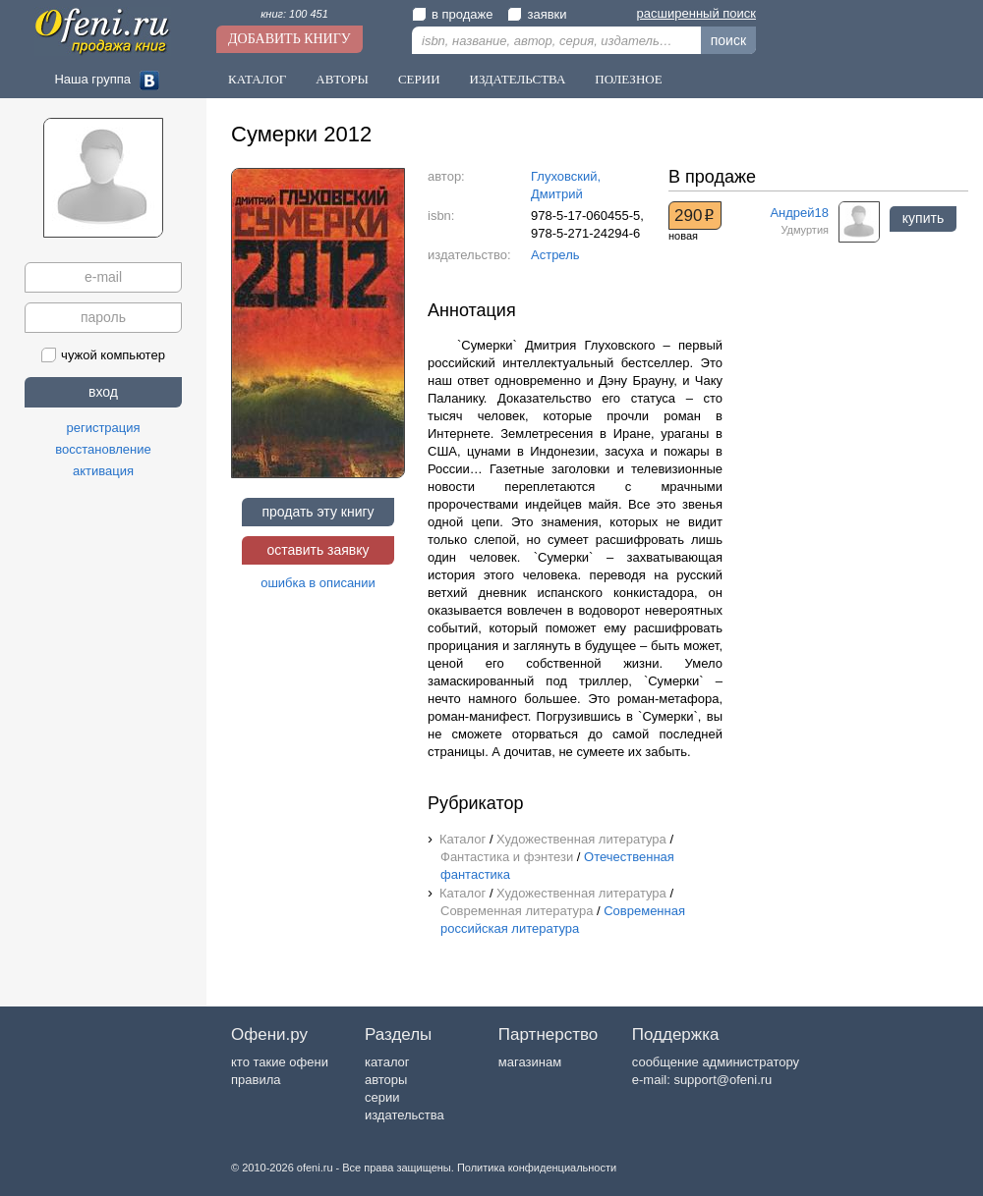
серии (382, 1097)
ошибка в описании (318, 582)
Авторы (342, 79)
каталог (387, 1062)
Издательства (518, 79)
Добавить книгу (289, 38)
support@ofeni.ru (722, 1079)
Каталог (257, 79)
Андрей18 (799, 212)
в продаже (452, 14)
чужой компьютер (103, 355)
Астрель (555, 254)
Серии (419, 79)
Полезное (628, 79)
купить (923, 218)
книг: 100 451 (294, 14)
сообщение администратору (715, 1062)
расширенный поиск (696, 13)
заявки (536, 14)
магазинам (529, 1062)
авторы (386, 1079)
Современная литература (516, 910)
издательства (404, 1115)
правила (255, 1079)
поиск (728, 40)
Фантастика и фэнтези (506, 856)
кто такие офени (279, 1062)
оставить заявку (317, 550)
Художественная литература (581, 839)
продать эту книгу (317, 511)
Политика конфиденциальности (536, 1167)
